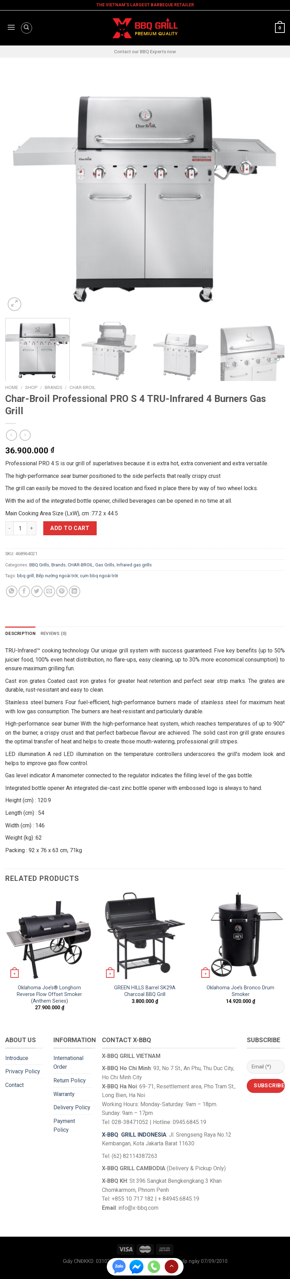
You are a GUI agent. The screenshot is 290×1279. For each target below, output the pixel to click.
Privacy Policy (22, 1071)
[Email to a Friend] (49, 591)
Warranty (64, 1094)
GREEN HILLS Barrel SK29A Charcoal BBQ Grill (145, 991)
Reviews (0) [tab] (53, 633)
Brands (53, 387)
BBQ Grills (39, 564)
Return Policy (69, 1080)
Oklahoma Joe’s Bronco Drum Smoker (240, 991)
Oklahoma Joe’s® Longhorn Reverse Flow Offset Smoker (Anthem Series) (49, 994)
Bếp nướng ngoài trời (57, 575)
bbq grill (25, 575)
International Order (68, 1062)
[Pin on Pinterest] (62, 591)
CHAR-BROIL (82, 387)
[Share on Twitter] (37, 591)
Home (11, 387)
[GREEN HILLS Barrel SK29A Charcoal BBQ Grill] (145, 935)
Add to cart (69, 528)
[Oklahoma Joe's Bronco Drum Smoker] (240, 935)
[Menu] (10, 28)
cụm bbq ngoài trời (99, 575)
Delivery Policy (71, 1107)
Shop (31, 387)
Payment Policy (64, 1125)
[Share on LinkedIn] (74, 591)
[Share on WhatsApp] (11, 591)
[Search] (26, 28)
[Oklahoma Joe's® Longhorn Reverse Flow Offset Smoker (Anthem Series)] (49, 935)
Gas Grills (104, 564)
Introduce (16, 1058)
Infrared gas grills (134, 564)
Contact (14, 1085)
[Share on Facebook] (24, 591)
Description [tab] (20, 633)
